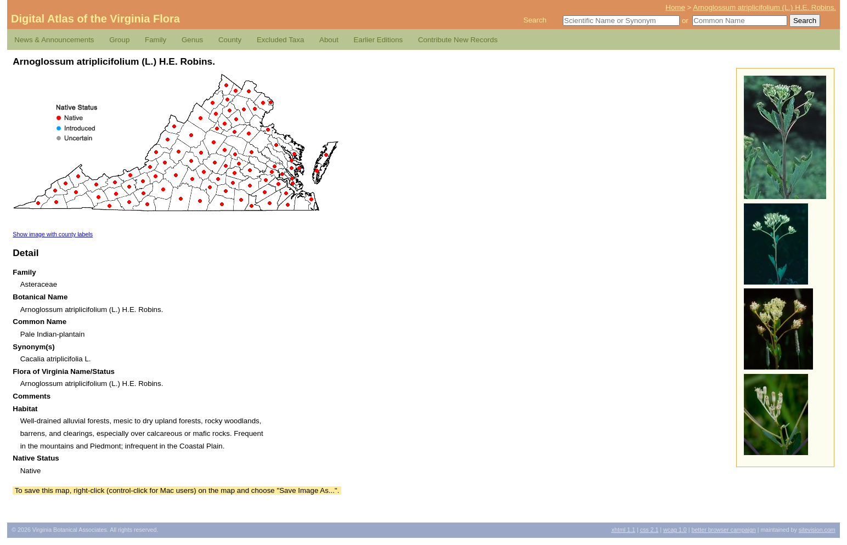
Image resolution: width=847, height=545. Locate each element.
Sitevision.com (817, 529)
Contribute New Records (458, 40)
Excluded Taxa (280, 40)
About (328, 40)
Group (119, 40)
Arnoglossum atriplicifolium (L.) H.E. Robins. (764, 7)
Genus (192, 40)
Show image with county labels (53, 234)
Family (155, 40)
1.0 (675, 529)
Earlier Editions (378, 40)
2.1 (649, 529)
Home (675, 7)
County (229, 40)
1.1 (623, 529)
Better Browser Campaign (723, 529)
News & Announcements (54, 40)
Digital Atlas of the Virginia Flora (95, 19)
